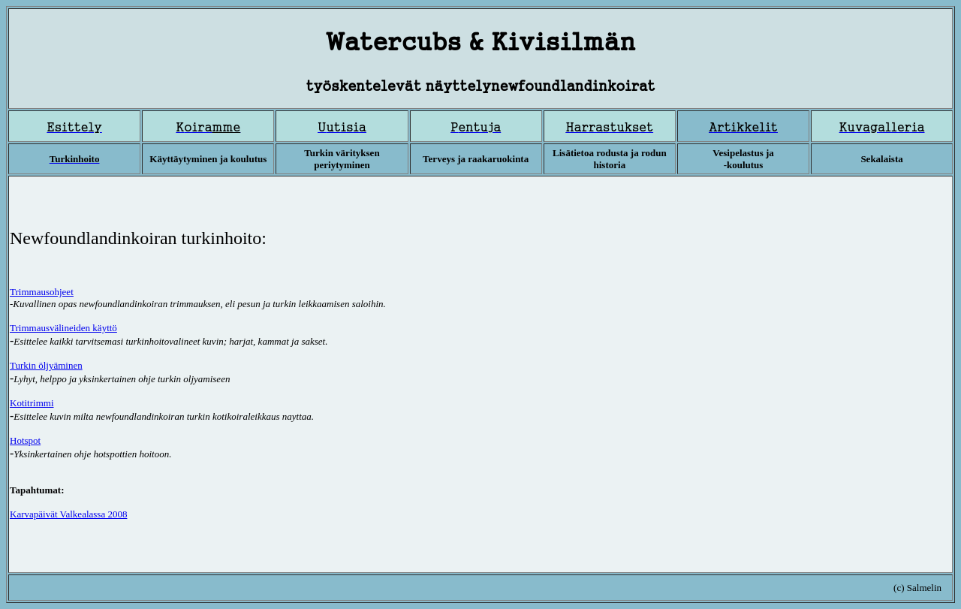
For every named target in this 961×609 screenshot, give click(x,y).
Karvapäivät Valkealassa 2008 (68, 514)
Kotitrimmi (32, 403)
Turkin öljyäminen (46, 365)
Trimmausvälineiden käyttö (63, 327)
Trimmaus (42, 291)
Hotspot (25, 440)
